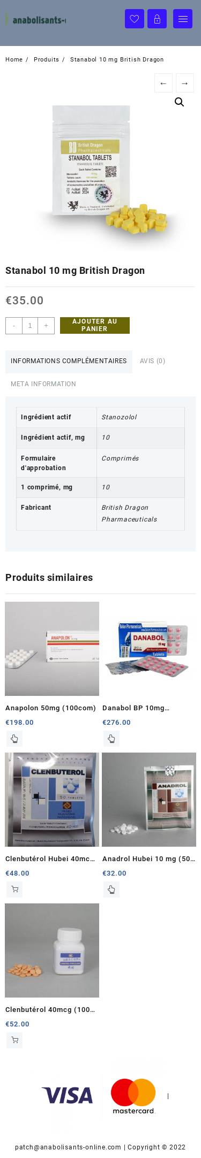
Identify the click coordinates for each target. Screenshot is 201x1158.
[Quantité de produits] (30, 326)
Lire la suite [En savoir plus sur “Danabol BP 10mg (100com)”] (111, 739)
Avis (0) (153, 361)
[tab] (68, 361)
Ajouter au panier (94, 325)
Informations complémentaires (69, 361)
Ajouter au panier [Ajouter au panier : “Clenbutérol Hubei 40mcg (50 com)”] (14, 889)
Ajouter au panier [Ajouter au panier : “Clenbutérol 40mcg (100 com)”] (14, 1040)
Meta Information (44, 384)
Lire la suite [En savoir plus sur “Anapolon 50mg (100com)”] (14, 739)
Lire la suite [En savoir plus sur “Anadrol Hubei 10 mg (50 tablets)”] (111, 889)
